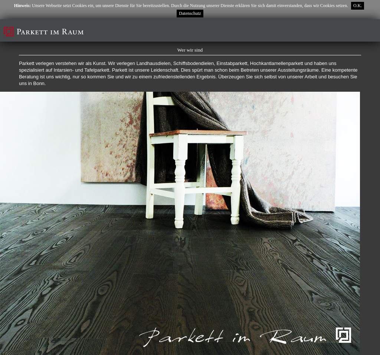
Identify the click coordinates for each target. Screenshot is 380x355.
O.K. (357, 5)
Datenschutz (190, 13)
